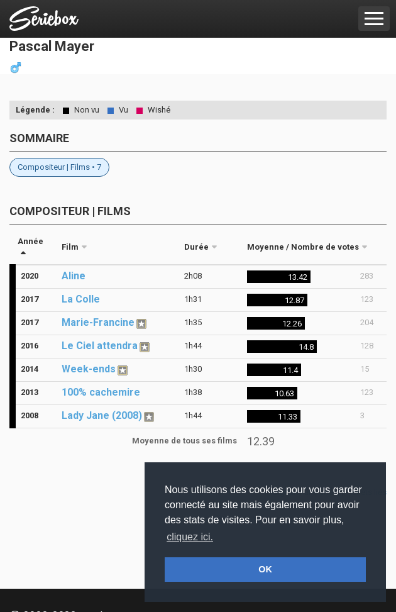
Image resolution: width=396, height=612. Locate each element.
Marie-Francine (98, 322)
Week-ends (89, 369)
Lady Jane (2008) (102, 415)
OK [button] (265, 569)
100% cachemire (101, 392)
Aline (73, 275)
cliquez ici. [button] (190, 536)
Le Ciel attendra (100, 345)
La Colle (81, 299)
